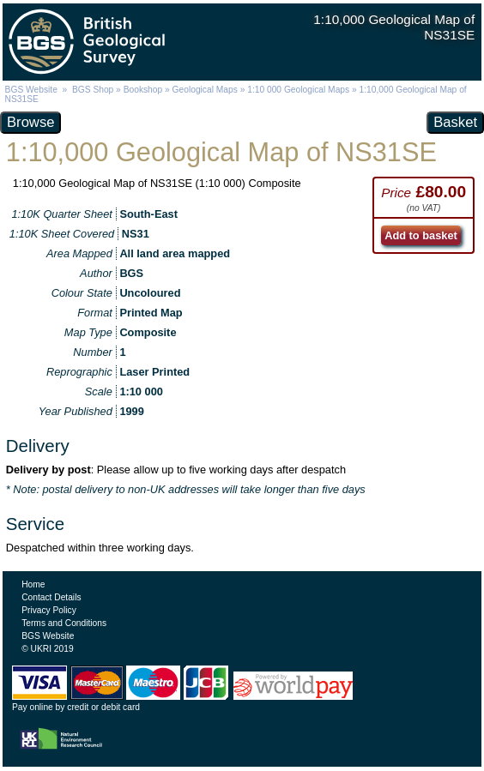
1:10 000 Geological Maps (298, 89)
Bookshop (143, 89)
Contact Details (51, 597)
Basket (455, 122)
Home (33, 584)
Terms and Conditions (63, 623)
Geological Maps (205, 89)
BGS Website (31, 89)
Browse (30, 122)
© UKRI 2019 (47, 649)
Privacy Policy (48, 610)
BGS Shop (92, 89)
